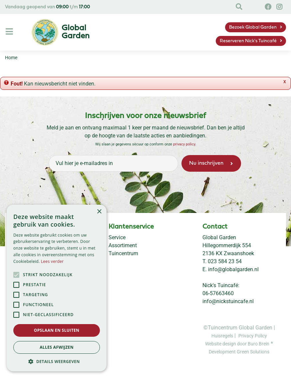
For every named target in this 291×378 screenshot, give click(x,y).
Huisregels (222, 335)
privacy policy (184, 144)
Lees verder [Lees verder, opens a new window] (52, 261)
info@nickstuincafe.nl (228, 301)
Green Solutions (253, 351)
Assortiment (123, 245)
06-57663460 (218, 293)
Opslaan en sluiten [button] (57, 330)
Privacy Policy (252, 335)
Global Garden (219, 237)
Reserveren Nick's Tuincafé (248, 41)
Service (117, 237)
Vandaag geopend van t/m (47, 7)
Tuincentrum (123, 253)
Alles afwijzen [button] (57, 347)
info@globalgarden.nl (233, 269)
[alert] (57, 288)
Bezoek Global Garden (253, 27)
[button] (56, 361)
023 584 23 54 (225, 261)
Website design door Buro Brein (237, 343)
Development (223, 351)
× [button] (99, 211)
